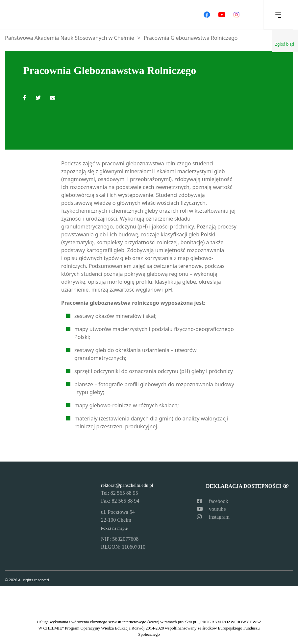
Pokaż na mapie (114, 528)
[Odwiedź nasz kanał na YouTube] (222, 15)
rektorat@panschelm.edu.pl (127, 485)
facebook (212, 501)
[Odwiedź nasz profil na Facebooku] (207, 15)
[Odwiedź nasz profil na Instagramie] (236, 15)
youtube (211, 509)
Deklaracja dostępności (247, 486)
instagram (213, 517)
